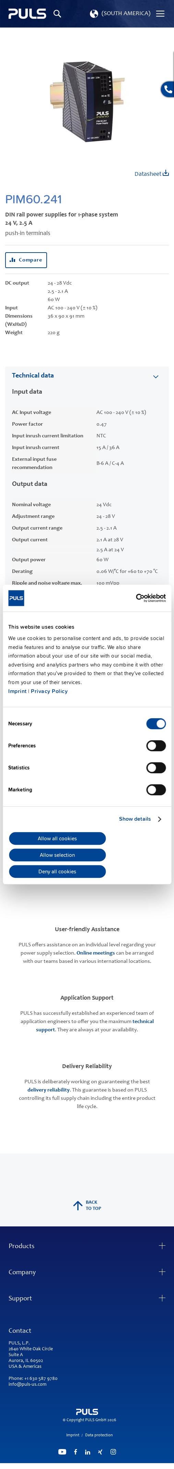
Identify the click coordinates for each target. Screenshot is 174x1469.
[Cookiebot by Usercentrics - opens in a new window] (136, 598)
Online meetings (96, 953)
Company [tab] (22, 1272)
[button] (119, 14)
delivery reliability (48, 1090)
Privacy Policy (49, 691)
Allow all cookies (57, 838)
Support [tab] (20, 1299)
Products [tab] (21, 1246)
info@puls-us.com (27, 1384)
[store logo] (27, 14)
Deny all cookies (57, 872)
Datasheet (152, 174)
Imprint (17, 691)
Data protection (99, 1435)
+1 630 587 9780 (41, 1378)
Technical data (33, 376)
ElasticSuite (114, 1466)
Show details (135, 819)
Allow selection (57, 855)
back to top (87, 1205)
